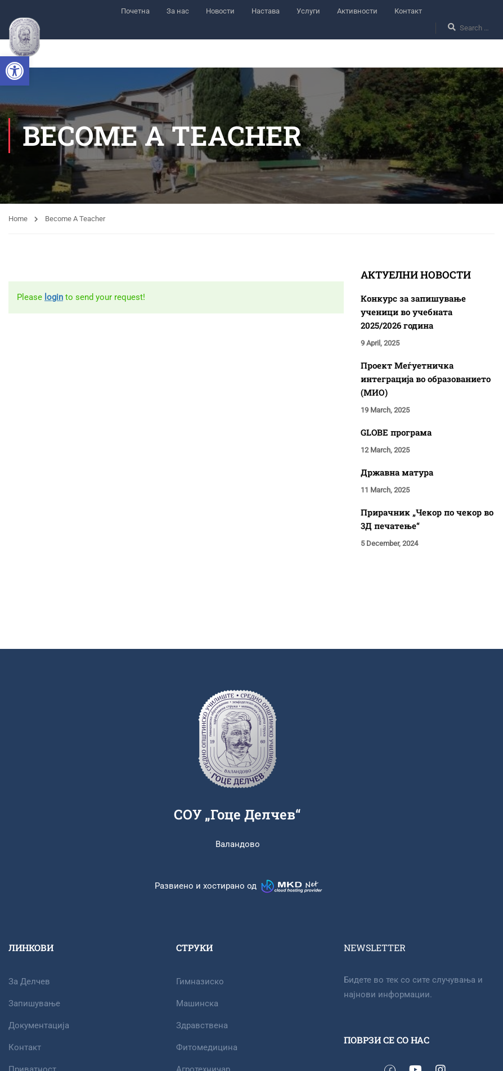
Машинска (197, 1003)
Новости (220, 11)
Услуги (308, 11)
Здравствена (202, 1025)
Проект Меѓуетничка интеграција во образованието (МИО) (426, 379)
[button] (14, 71)
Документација (38, 1025)
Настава (265, 11)
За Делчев (29, 981)
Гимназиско (200, 981)
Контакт (408, 11)
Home (18, 218)
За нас (178, 11)
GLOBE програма (396, 432)
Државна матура (397, 472)
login (53, 297)
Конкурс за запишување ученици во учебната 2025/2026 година (413, 312)
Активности (357, 11)
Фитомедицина (206, 1047)
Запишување (34, 1003)
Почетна (135, 11)
